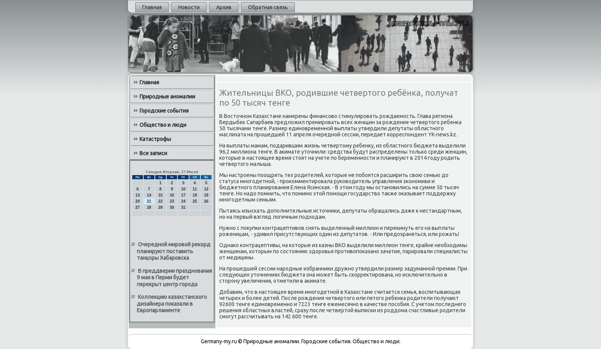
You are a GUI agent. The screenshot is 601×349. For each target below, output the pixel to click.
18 (195, 195)
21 (149, 201)
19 (206, 195)
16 (172, 195)
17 (183, 195)
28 (149, 207)
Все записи (153, 153)
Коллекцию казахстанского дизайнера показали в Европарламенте (172, 303)
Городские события (164, 111)
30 (172, 207)
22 (160, 201)
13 (137, 195)
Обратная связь (268, 7)
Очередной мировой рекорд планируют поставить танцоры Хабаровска (173, 251)
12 (206, 189)
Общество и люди (163, 125)
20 (137, 201)
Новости (189, 7)
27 (137, 207)
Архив (224, 7)
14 (149, 195)
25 (195, 201)
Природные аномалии (167, 96)
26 (206, 201)
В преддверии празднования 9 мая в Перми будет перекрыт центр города (174, 277)
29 (160, 207)
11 (195, 189)
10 (183, 189)
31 (183, 207)
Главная (152, 7)
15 (160, 195)
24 (183, 201)
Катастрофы (155, 139)
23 (172, 201)
